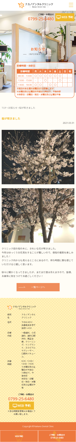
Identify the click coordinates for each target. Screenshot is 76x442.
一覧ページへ (38, 287)
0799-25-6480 (41, 19)
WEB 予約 (67, 17)
